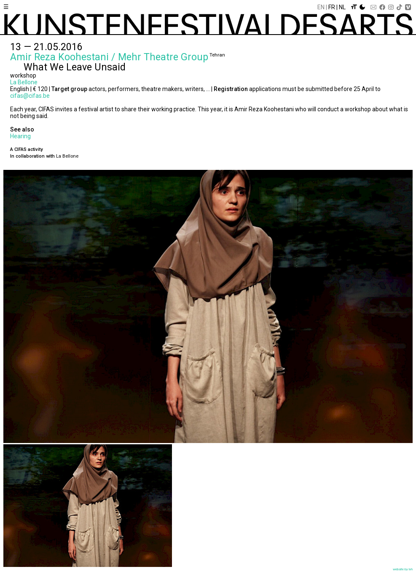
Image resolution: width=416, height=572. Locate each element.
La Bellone (24, 82)
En (321, 7)
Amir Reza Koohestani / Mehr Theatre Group (109, 57)
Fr (331, 7)
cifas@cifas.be (30, 95)
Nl (342, 7)
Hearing (20, 136)
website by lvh (403, 569)
